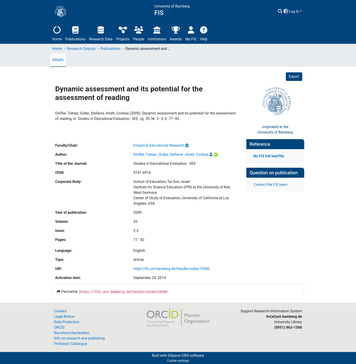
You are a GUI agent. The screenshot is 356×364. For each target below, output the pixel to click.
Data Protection (66, 322)
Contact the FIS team (271, 184)
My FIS (190, 33)
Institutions (157, 33)
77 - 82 (138, 240)
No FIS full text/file (269, 156)
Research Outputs (81, 48)
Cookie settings (178, 360)
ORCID (59, 327)
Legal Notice (64, 316)
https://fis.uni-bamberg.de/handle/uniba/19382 (171, 269)
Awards (176, 33)
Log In (294, 11)
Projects (123, 33)
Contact (60, 311)
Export (294, 76)
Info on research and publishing (79, 338)
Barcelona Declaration (71, 333)
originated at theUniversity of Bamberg (275, 129)
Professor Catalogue (70, 344)
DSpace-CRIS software (186, 355)
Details (58, 60)
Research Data (100, 33)
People (138, 33)
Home (57, 33)
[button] (286, 11)
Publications (75, 33)
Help (204, 33)
